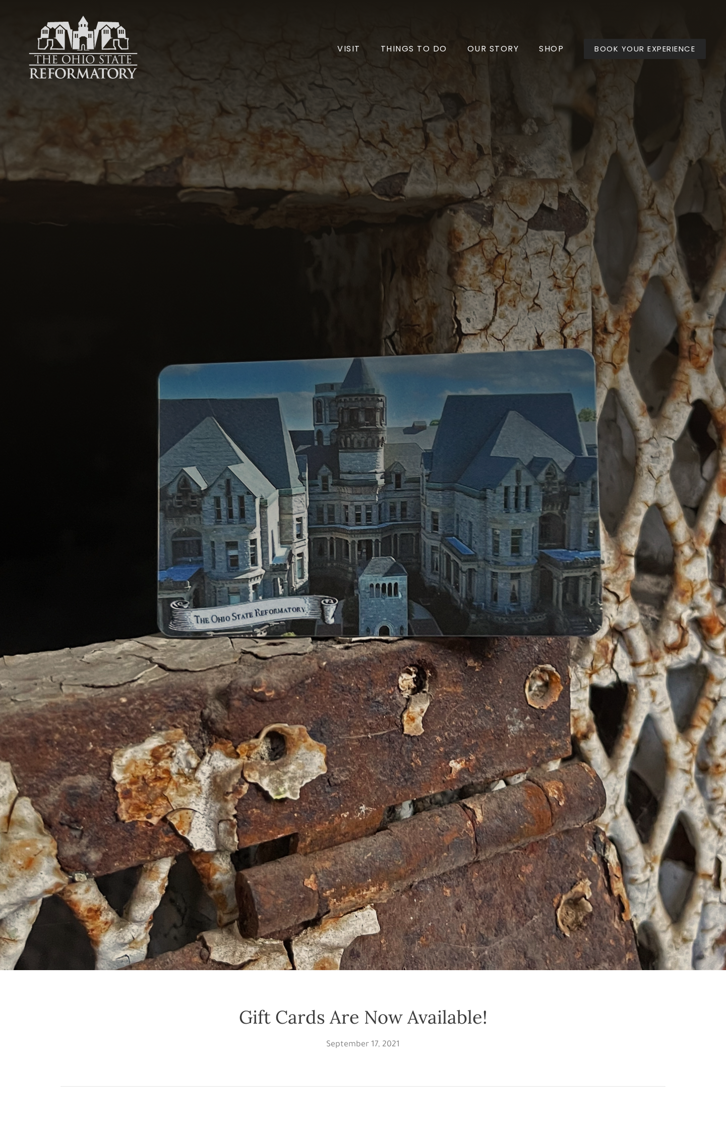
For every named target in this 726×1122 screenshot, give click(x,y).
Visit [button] (348, 48)
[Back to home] (83, 49)
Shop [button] (551, 48)
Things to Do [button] (414, 48)
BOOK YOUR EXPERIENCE (644, 48)
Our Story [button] (493, 48)
